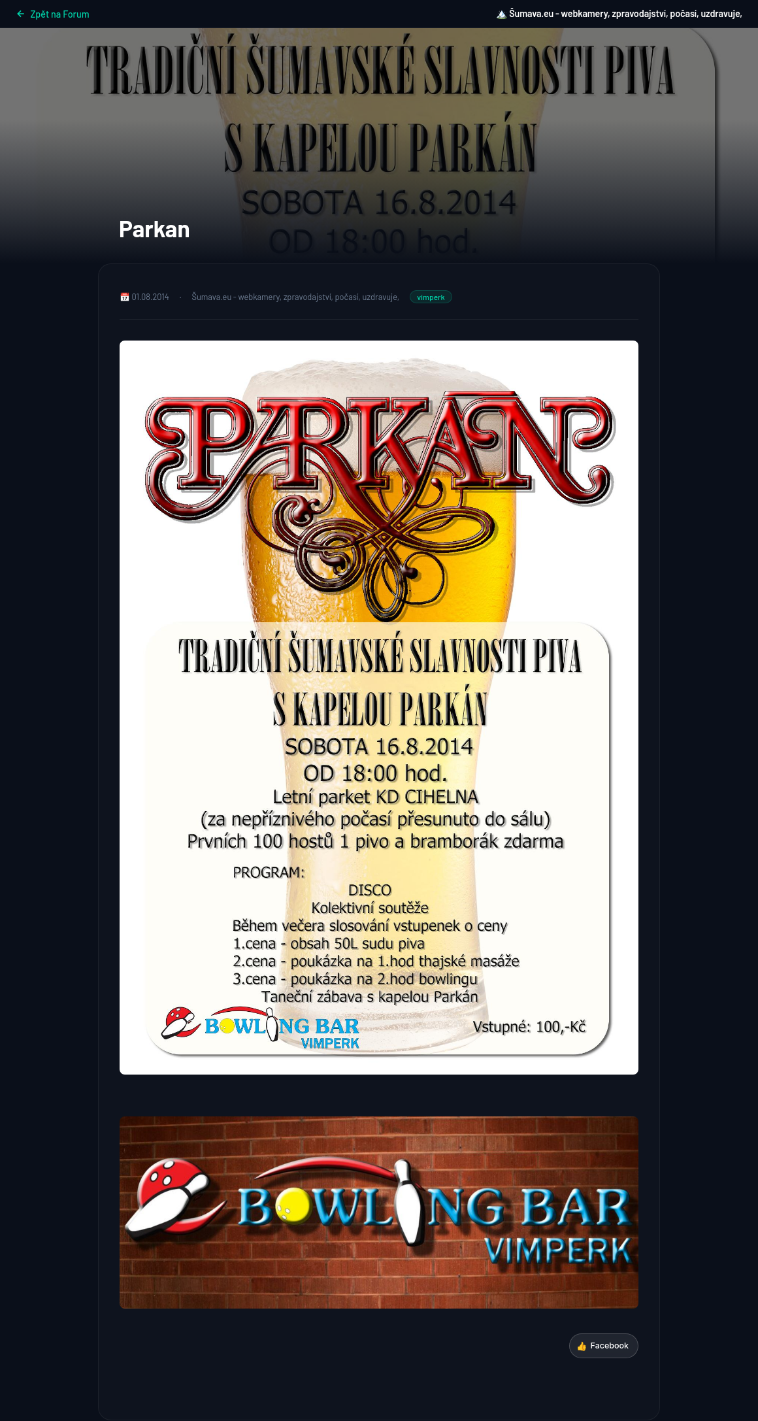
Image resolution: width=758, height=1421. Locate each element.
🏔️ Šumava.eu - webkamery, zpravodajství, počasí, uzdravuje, (619, 13)
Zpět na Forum (53, 14)
